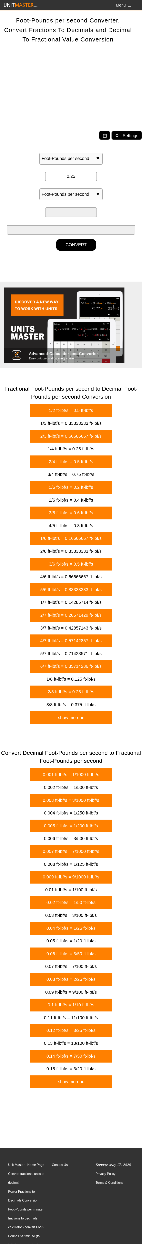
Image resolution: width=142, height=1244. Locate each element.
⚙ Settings (126, 135)
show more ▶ (71, 717)
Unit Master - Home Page (26, 1165)
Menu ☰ (123, 5)
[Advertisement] (71, 90)
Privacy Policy (105, 1174)
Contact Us (60, 1165)
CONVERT (76, 244)
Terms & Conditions (109, 1182)
